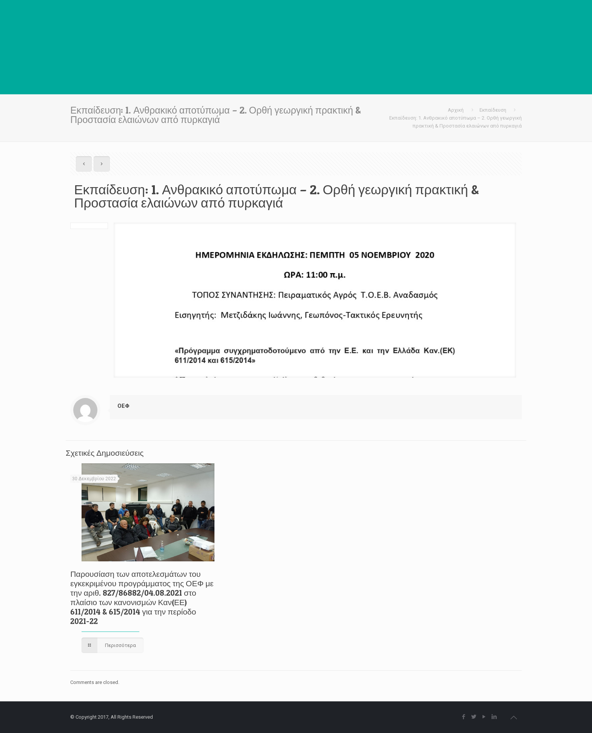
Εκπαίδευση (492, 110)
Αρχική (456, 110)
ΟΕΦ (123, 406)
